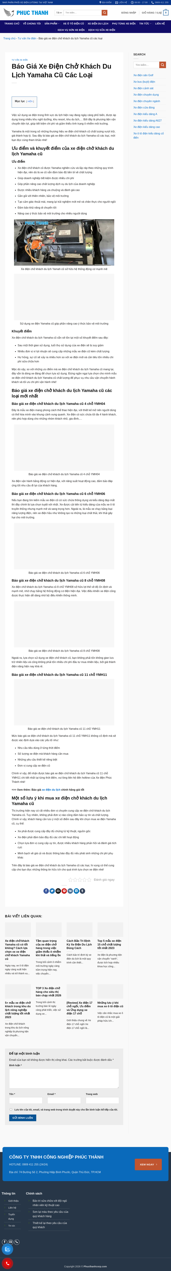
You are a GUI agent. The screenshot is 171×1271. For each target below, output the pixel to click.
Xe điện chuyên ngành (146, 101)
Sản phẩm (51, 23)
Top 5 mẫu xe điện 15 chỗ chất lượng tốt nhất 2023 (109, 944)
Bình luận (15, 1065)
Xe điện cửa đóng (144, 107)
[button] (128, 13)
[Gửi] (104, 13)
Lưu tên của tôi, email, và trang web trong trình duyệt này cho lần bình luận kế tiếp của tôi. (66, 1109)
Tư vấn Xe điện (27, 38)
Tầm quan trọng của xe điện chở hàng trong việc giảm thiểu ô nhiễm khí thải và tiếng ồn (48, 948)
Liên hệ (160, 23)
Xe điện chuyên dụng (146, 94)
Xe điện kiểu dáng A (145, 114)
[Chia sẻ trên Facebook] (46, 891)
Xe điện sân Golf (143, 75)
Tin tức (145, 23)
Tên (12, 1094)
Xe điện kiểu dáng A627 (147, 120)
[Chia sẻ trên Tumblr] (82, 891)
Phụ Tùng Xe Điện (123, 23)
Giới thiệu (13, 1201)
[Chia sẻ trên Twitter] (52, 891)
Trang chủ (11, 23)
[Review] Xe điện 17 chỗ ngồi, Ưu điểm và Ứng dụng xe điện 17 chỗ (79, 1008)
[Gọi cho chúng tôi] (17, 1242)
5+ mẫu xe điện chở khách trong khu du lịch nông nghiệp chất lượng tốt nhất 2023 (18, 1010)
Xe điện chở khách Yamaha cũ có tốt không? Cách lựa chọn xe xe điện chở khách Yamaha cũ (17, 950)
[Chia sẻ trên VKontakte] (70, 891)
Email (51, 1094)
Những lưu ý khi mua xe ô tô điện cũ (110, 1004)
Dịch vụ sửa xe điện (101, 30)
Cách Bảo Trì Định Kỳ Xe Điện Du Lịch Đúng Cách (79, 944)
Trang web (92, 1094)
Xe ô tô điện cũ (73, 23)
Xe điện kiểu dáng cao (146, 127)
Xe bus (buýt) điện (144, 81)
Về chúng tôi (32, 23)
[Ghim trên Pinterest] (64, 891)
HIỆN (30, 101)
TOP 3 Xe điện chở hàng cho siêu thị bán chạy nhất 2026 (48, 992)
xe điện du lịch (51, 789)
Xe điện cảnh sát (143, 88)
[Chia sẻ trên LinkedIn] (76, 891)
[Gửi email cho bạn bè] (58, 891)
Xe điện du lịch (98, 23)
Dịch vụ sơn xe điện (71, 30)
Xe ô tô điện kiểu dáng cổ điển (148, 135)
